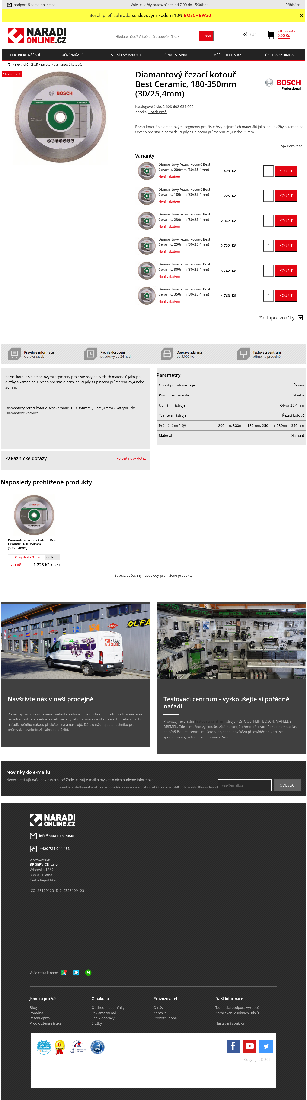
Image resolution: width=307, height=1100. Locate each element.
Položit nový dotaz (131, 458)
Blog (33, 1007)
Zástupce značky (281, 318)
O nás (158, 1007)
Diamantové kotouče (67, 64)
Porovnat (294, 146)
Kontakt (160, 1012)
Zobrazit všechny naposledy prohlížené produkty (153, 575)
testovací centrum (210, 721)
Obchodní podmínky (108, 1007)
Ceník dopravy (103, 1018)
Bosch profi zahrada (110, 15)
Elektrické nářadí (26, 64)
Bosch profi (157, 111)
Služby (97, 1023)
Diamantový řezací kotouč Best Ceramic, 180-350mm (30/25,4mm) (32, 544)
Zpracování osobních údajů (237, 1012)
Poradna (36, 1012)
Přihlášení (293, 4)
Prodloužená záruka (45, 1023)
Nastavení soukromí (231, 1023)
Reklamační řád (104, 1012)
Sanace (45, 64)
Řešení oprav (40, 1018)
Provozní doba (165, 1018)
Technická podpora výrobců (237, 1007)
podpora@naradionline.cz (34, 4)
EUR (253, 34)
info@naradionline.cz (56, 835)
